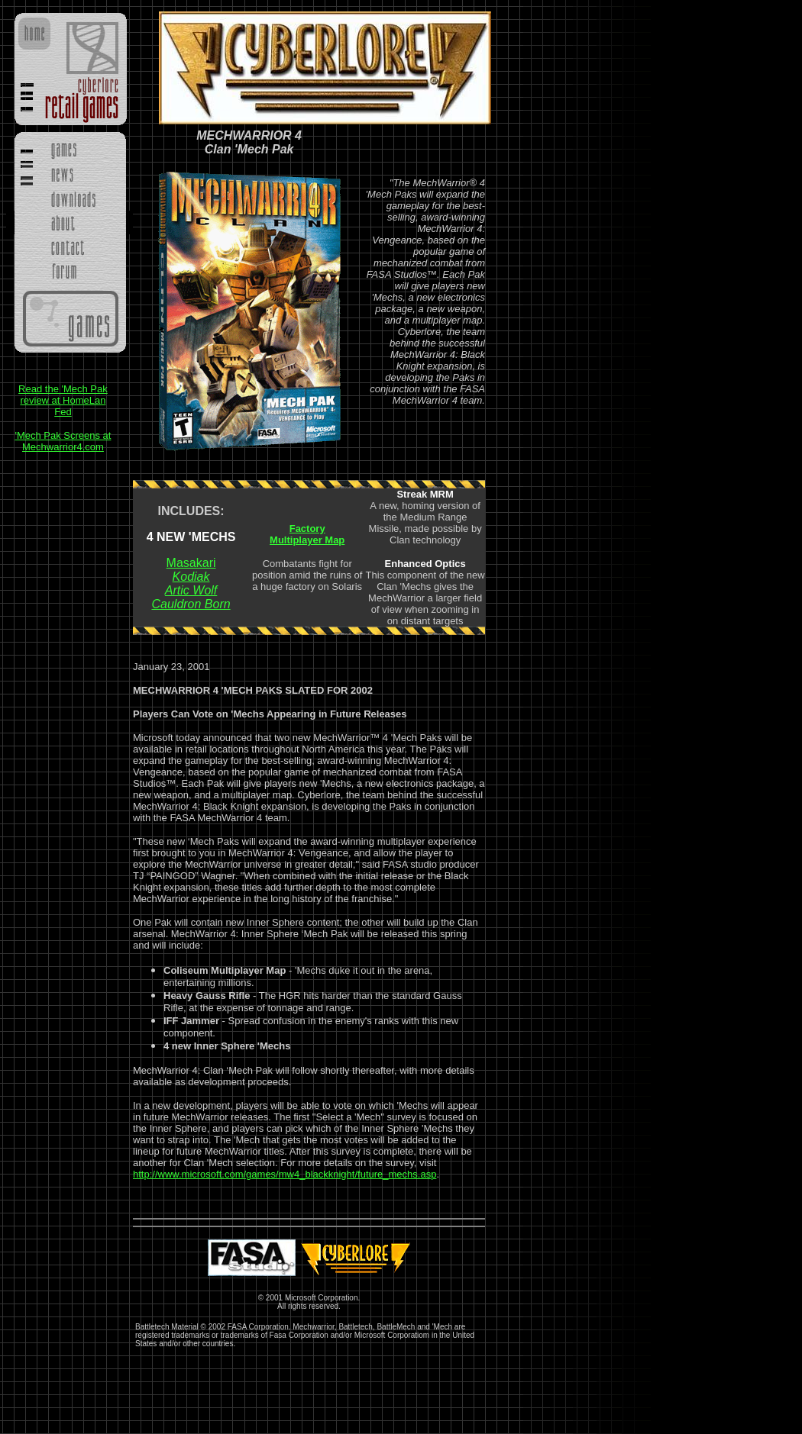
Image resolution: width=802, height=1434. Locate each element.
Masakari (191, 562)
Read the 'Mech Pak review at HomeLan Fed (63, 400)
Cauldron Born (190, 604)
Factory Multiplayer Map (307, 534)
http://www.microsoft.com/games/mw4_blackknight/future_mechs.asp (284, 1174)
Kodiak (191, 576)
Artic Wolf (191, 590)
